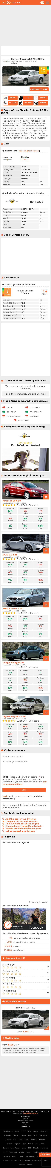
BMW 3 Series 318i (12, 608)
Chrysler (7, 1135)
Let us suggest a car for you (20, 831)
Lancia (5, 1148)
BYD (29, 1131)
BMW (23, 1131)
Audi (17, 1131)
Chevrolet (44, 1131)
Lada (42, 1144)
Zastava (22, 1165)
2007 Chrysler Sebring (25, 1008)
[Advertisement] (25, 25)
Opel (28, 1152)
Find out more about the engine (22, 824)
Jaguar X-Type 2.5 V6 (14, 716)
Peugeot (36, 1152)
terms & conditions (25, 1121)
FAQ (25, 1125)
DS (29, 1135)
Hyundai (41, 1140)
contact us (25, 1127)
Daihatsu (43, 1135)
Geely (27, 1140)
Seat (38, 1156)
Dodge (8, 1140)
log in (5, 796)
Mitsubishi (13, 1152)
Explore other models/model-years (23, 828)
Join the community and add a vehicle (26, 394)
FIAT (15, 1140)
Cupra (23, 1135)
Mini (5, 1152)
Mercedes (44, 1148)
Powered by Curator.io (38, 901)
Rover (14, 1156)
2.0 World (24, 159)
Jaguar (17, 1144)
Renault (7, 1156)
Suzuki (14, 1160)
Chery (35, 1131)
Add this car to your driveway (20, 819)
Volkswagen (36, 1160)
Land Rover (15, 1148)
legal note (25, 1123)
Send (24, 790)
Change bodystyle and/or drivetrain (23, 826)
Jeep (24, 1144)
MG (29, 1148)
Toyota (27, 1160)
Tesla (20, 1160)
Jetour (30, 1144)
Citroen (16, 1135)
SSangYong (30, 1156)
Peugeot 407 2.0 (11, 500)
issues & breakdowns (28, 151)
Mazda (36, 1148)
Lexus (24, 1148)
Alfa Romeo (8, 1131)
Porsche (44, 1152)
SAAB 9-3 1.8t (9, 554)
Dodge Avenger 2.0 (13, 662)
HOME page (25, 1116)
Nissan (21, 1152)
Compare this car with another (21, 821)
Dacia (35, 1135)
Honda (33, 1140)
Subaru (6, 1160)
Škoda (29, 1165)
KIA (36, 1144)
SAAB (21, 1156)
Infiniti (9, 1144)
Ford (20, 1140)
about (25, 1119)
